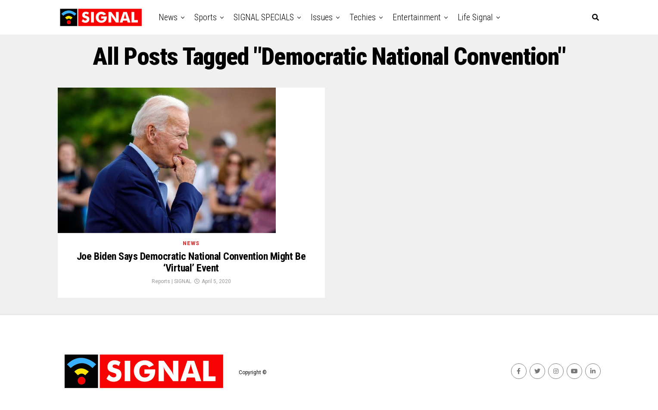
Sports (205, 17)
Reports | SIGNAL (171, 281)
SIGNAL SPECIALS (264, 17)
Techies (362, 17)
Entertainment (417, 17)
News (168, 17)
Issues (322, 17)
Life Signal (475, 17)
